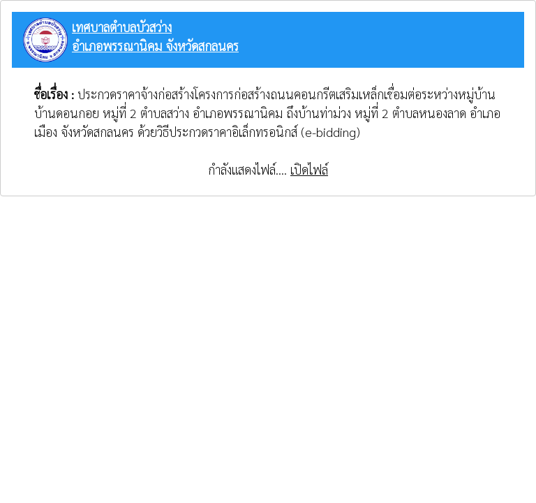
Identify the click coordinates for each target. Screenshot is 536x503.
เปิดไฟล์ (309, 169)
